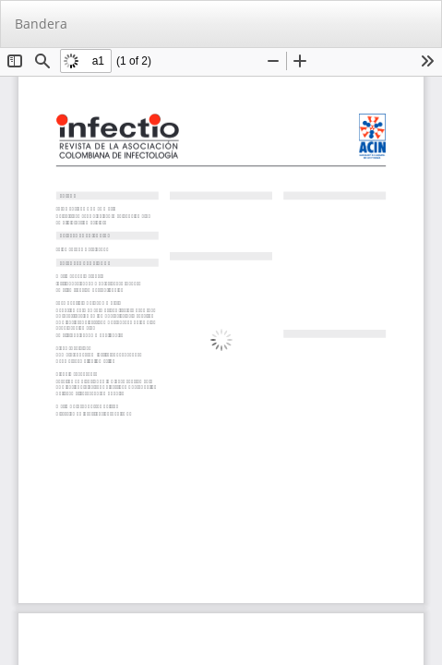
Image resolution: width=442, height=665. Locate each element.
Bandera (41, 23)
